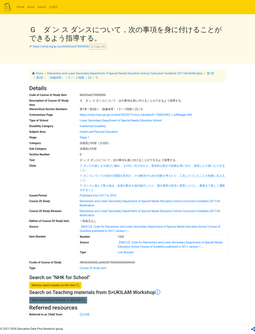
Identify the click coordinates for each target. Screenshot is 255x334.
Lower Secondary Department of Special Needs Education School (121, 120)
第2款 (39, 77)
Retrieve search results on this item (55, 285)
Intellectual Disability (93, 126)
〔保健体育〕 (55, 77)
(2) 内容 (85, 314)
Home (20, 7)
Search (42, 7)
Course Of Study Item (93, 268)
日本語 (53, 7)
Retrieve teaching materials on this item (58, 300)
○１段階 (79, 77)
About (31, 7)
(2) (90, 77)
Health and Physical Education (99, 131)
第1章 (210, 73)
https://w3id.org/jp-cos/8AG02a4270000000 (61, 46)
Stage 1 (84, 137)
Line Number (126, 252)
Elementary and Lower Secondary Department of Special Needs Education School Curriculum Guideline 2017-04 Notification (125, 73)
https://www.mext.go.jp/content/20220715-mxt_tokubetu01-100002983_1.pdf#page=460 (136, 114)
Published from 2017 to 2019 (98, 195)
